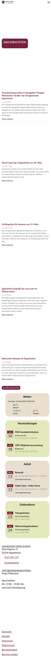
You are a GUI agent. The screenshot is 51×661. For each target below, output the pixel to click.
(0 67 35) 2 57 (11, 557)
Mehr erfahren (7, 119)
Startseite (6, 631)
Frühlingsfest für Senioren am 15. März (20, 224)
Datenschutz (8, 645)
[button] (48, 2)
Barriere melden (10, 654)
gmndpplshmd (11, 562)
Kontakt (6, 636)
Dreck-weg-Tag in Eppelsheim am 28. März (22, 162)
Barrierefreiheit (9, 649)
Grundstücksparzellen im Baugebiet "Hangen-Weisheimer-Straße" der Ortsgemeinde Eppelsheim (23, 95)
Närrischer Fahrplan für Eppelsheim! (19, 358)
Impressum (7, 640)
